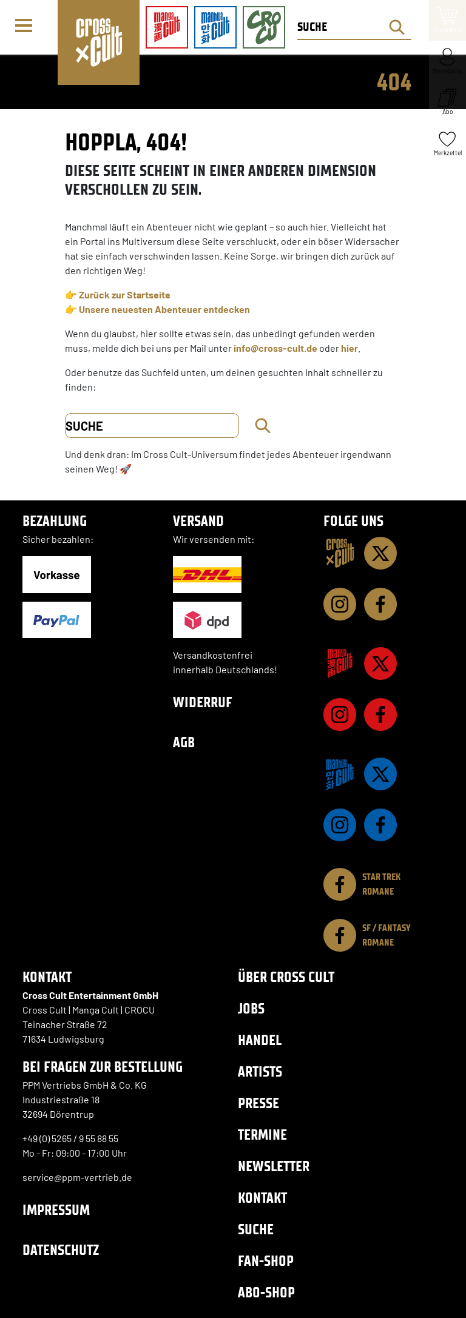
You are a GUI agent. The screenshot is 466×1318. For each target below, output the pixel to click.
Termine (262, 1134)
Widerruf (202, 702)
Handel (260, 1040)
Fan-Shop (266, 1260)
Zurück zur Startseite (125, 294)
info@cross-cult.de (275, 348)
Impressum (56, 1210)
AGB (184, 742)
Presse (258, 1103)
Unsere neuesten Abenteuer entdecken (164, 309)
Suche (256, 1229)
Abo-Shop (266, 1292)
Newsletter (273, 1166)
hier (349, 348)
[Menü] (28, 28)
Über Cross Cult (286, 977)
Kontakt (262, 1197)
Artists (260, 1071)
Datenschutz (60, 1250)
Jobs (251, 1008)
